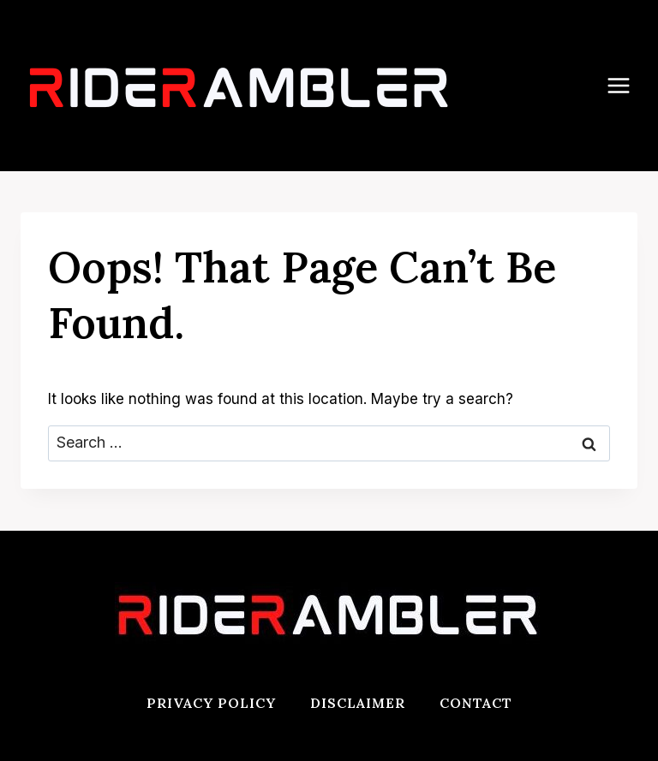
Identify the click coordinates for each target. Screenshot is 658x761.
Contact (476, 702)
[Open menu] (627, 85)
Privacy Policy (211, 702)
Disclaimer (357, 702)
